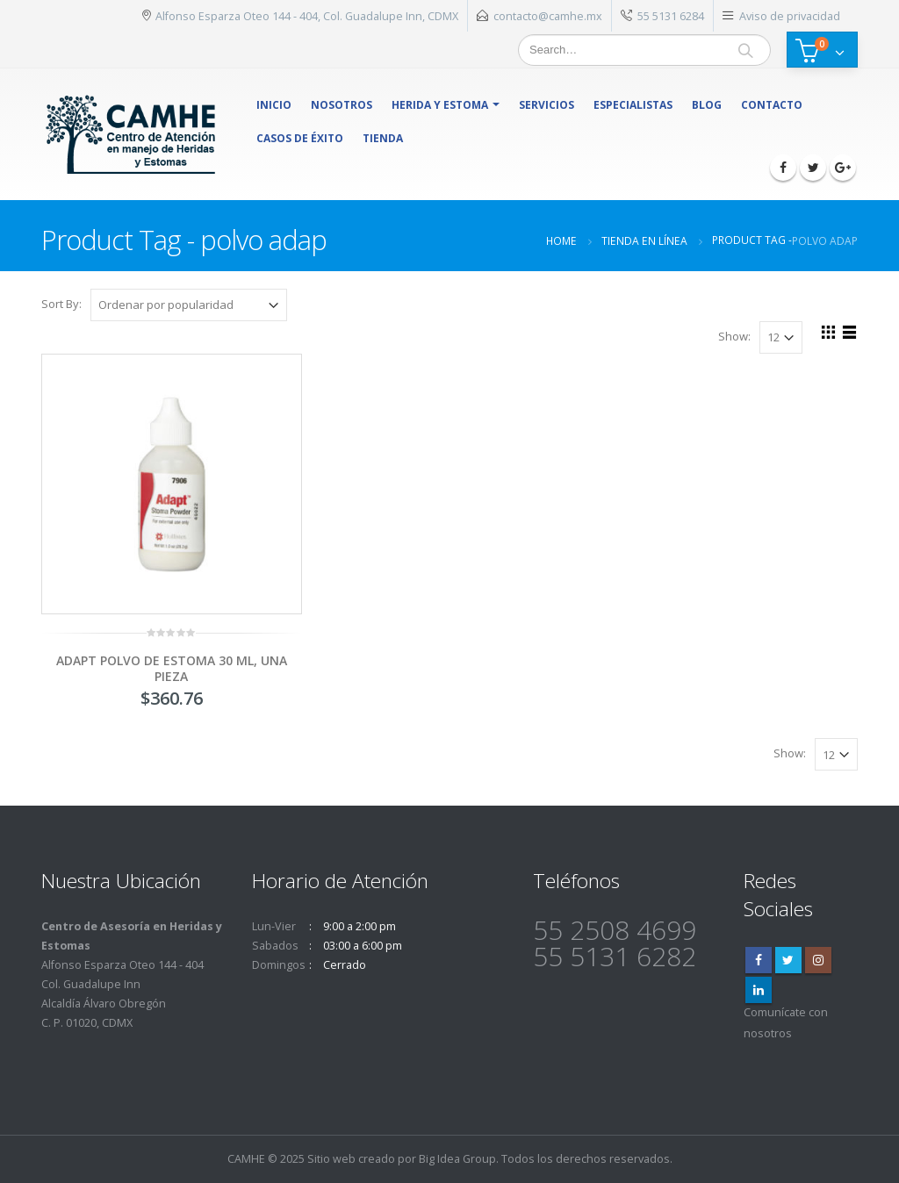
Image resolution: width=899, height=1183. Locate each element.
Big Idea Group (457, 1158)
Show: (734, 336)
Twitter (788, 960)
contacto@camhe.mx (547, 16)
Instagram (818, 960)
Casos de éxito (299, 138)
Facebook (758, 960)
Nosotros (341, 104)
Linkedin (758, 990)
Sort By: (61, 304)
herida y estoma (440, 104)
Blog (707, 104)
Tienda (383, 138)
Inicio (273, 104)
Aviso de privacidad (789, 16)
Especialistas (632, 104)
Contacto (771, 104)
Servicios (546, 104)
